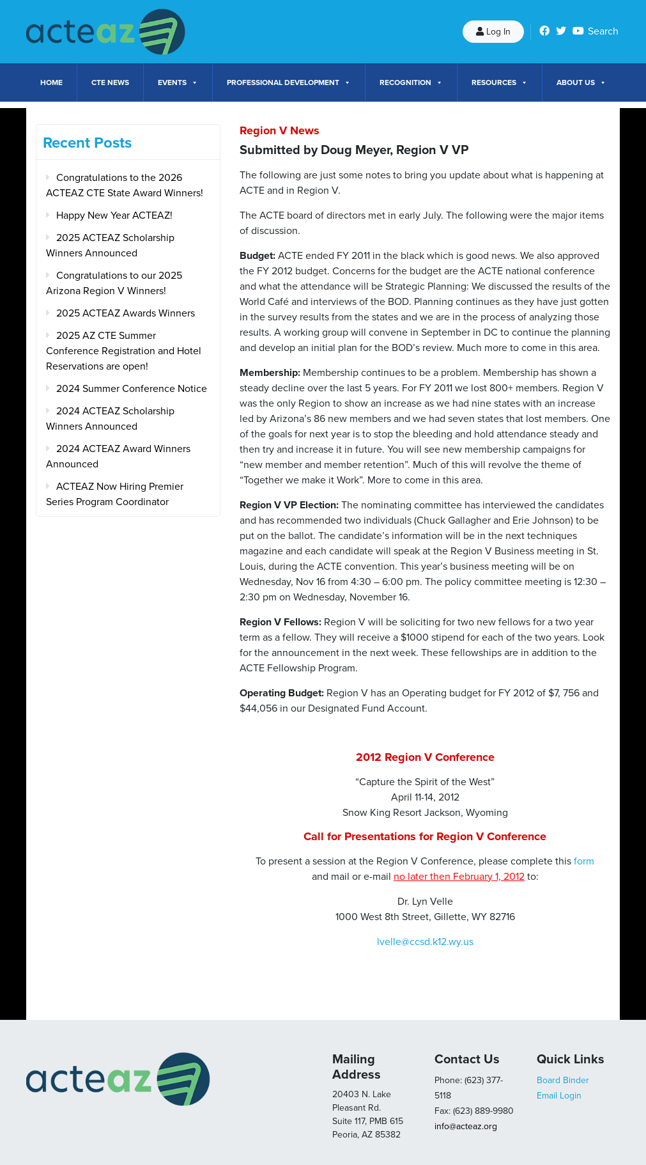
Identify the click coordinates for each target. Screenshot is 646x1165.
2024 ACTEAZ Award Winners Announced (118, 456)
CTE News (110, 82)
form (584, 861)
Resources (500, 82)
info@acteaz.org (466, 1126)
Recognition (411, 82)
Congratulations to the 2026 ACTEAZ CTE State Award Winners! (124, 185)
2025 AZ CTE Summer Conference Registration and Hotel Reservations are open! (123, 351)
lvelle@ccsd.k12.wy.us (425, 941)
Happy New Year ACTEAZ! (114, 215)
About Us (581, 82)
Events (178, 82)
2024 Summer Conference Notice (131, 388)
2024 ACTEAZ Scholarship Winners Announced (110, 419)
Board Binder (563, 1080)
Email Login (559, 1095)
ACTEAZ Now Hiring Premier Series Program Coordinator (114, 494)
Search (603, 31)
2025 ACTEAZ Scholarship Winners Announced (110, 245)
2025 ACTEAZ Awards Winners (125, 313)
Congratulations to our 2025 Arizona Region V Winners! (114, 283)
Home (51, 82)
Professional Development (289, 82)
